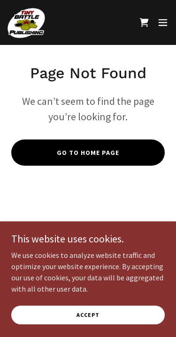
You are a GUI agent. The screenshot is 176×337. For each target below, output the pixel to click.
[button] (162, 22)
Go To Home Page (88, 152)
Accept (88, 314)
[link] (26, 22)
